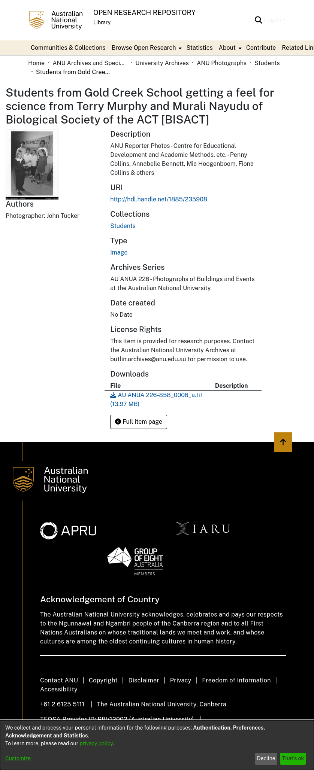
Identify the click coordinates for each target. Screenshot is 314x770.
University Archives (162, 63)
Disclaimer (143, 680)
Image (118, 252)
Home (36, 63)
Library (102, 22)
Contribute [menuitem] (261, 47)
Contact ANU (59, 680)
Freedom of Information (236, 680)
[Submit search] (258, 20)
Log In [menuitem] (272, 20)
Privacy (180, 680)
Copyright (103, 680)
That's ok (293, 758)
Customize (18, 758)
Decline (266, 758)
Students (267, 63)
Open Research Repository (144, 12)
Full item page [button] (138, 421)
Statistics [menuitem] (199, 47)
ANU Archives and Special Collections (89, 63)
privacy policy (96, 743)
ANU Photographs (222, 63)
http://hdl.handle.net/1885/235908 (158, 199)
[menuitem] (146, 47)
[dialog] (157, 745)
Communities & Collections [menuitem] (68, 47)
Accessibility (59, 689)
